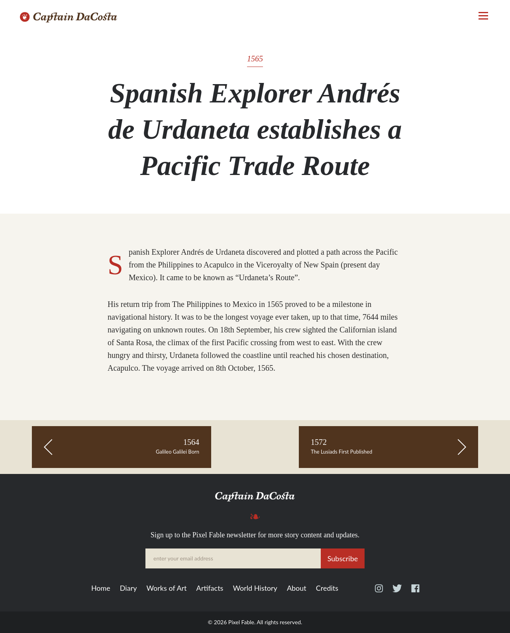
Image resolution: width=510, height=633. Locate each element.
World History (255, 588)
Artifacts (210, 588)
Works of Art (166, 588)
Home (100, 588)
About (296, 588)
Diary (128, 588)
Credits (327, 588)
